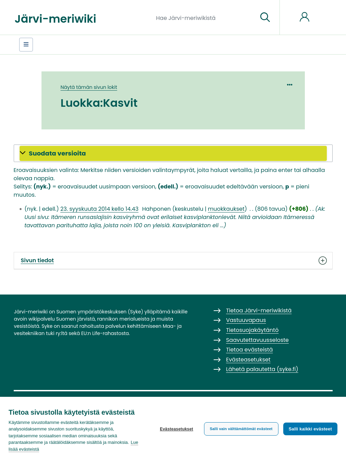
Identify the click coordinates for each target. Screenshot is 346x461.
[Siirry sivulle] (265, 17)
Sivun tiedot (173, 260)
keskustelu (189, 209)
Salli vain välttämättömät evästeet (241, 429)
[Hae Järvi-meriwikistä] (204, 17)
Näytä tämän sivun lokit (89, 87)
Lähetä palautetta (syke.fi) (262, 369)
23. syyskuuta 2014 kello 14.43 (99, 209)
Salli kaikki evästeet (310, 428)
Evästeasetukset (176, 429)
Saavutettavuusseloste (257, 340)
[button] (173, 153)
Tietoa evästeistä (249, 350)
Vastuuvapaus (246, 320)
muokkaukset (226, 209)
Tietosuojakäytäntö (252, 330)
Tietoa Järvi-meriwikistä (258, 310)
